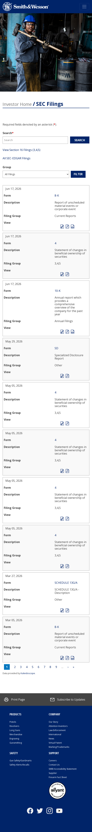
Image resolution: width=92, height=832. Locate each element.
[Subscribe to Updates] (67, 699)
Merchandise (16, 734)
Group (7, 167)
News (51, 738)
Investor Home (17, 104)
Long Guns (15, 730)
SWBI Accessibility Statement (63, 768)
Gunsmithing (16, 742)
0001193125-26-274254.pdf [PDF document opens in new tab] (67, 331)
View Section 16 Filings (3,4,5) (21, 150)
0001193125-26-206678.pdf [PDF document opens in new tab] (67, 566)
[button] (14, 699)
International (55, 734)
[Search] (35, 140)
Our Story (53, 721)
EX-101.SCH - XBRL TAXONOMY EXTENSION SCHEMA (72, 226)
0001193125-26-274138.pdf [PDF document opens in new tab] (67, 226)
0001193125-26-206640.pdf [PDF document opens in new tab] (67, 471)
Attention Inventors (58, 726)
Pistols (13, 721)
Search (8, 133)
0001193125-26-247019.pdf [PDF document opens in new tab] (67, 375)
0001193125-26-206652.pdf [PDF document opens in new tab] (67, 423)
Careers (53, 760)
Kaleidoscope (28, 673)
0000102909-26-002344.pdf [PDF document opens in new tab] (67, 610)
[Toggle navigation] (84, 6)
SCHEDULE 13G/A (66, 583)
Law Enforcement (57, 730)
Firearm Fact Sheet (58, 777)
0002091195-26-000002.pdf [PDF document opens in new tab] (67, 274)
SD (56, 348)
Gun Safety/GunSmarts (20, 760)
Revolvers (14, 726)
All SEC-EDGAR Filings (16, 158)
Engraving (14, 738)
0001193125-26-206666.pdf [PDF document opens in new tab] (67, 518)
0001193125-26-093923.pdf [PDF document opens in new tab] (67, 658)
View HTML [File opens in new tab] (62, 226)
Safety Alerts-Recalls (19, 764)
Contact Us (54, 764)
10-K (58, 291)
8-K (57, 195)
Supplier (53, 773)
